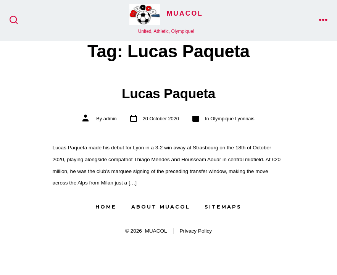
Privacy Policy (196, 231)
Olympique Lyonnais (232, 118)
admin (110, 118)
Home (105, 207)
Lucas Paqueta (168, 93)
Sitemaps (223, 207)
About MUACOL (160, 207)
